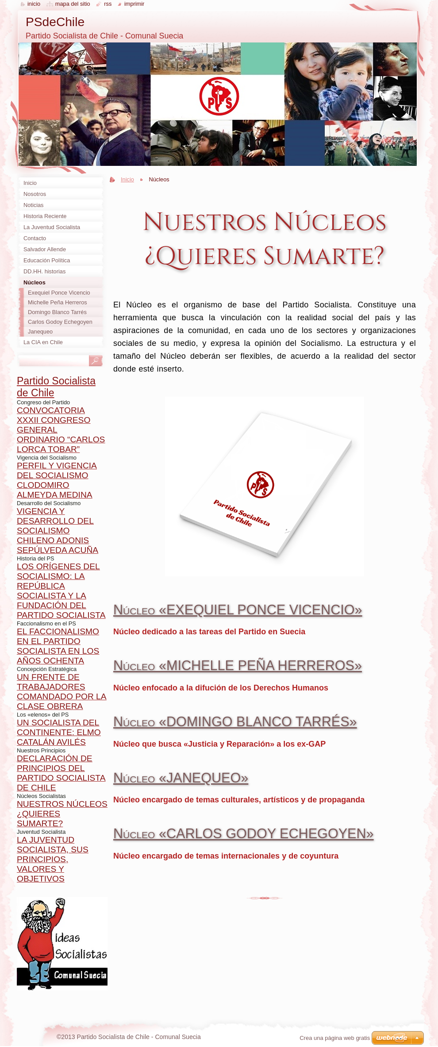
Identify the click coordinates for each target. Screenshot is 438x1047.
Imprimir (134, 3)
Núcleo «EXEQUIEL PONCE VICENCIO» (237, 609)
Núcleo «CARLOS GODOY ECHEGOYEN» (243, 833)
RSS (107, 3)
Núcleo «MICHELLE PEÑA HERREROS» (237, 665)
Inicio (127, 179)
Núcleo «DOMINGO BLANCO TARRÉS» (235, 721)
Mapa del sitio (72, 3)
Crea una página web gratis (335, 1038)
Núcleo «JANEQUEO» (180, 777)
